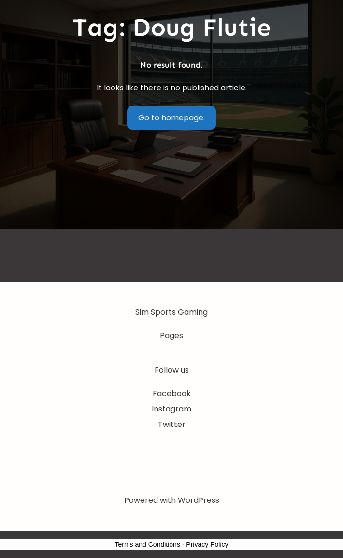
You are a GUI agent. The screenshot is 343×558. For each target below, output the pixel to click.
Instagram (171, 408)
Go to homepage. (171, 117)
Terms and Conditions (147, 544)
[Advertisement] (171, 209)
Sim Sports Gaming (171, 312)
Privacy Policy (207, 544)
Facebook (172, 393)
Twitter (172, 424)
